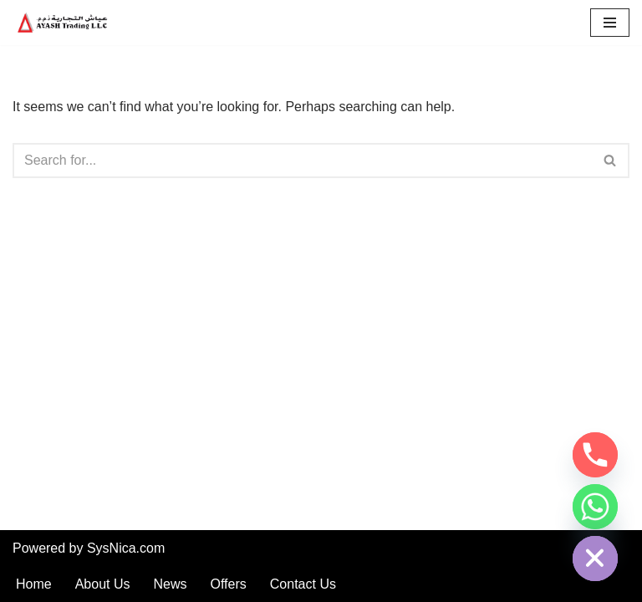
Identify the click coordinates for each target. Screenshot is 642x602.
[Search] (302, 160)
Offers (229, 584)
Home (34, 584)
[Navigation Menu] (609, 22)
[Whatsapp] (595, 506)
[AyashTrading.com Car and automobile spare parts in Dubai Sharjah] (63, 22)
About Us (102, 584)
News (170, 584)
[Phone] (595, 454)
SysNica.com (126, 548)
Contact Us (303, 584)
